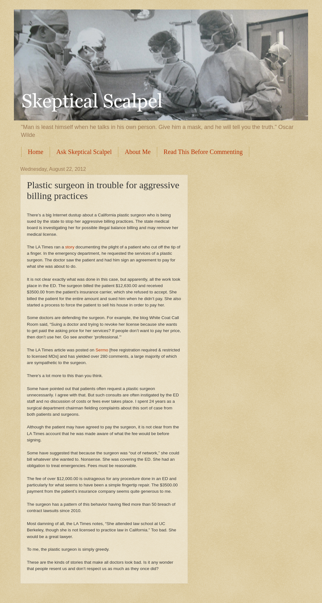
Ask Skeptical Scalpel (84, 151)
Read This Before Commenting (203, 151)
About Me (138, 151)
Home (35, 151)
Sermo (102, 350)
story (69, 247)
